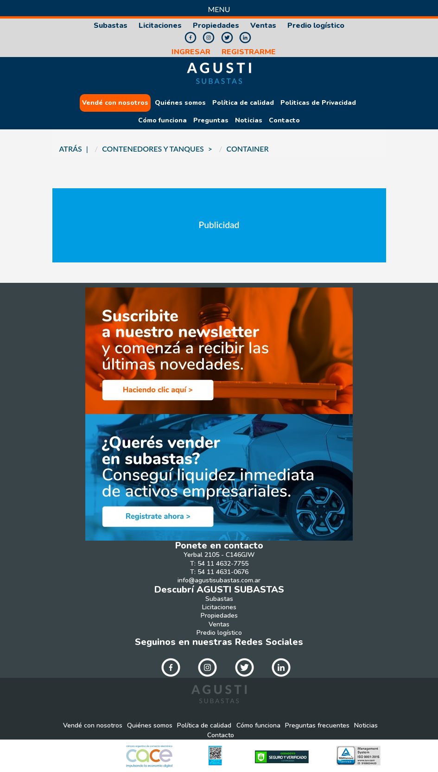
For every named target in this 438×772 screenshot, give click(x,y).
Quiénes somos (180, 103)
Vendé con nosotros (115, 103)
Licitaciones (160, 26)
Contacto (284, 120)
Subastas (110, 26)
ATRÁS (70, 148)
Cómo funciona (162, 120)
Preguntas (211, 120)
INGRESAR (190, 52)
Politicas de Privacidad (318, 103)
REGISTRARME (249, 52)
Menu (219, 9)
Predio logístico (315, 26)
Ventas (263, 26)
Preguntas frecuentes (317, 725)
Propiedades (216, 26)
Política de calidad (243, 103)
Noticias (248, 120)
